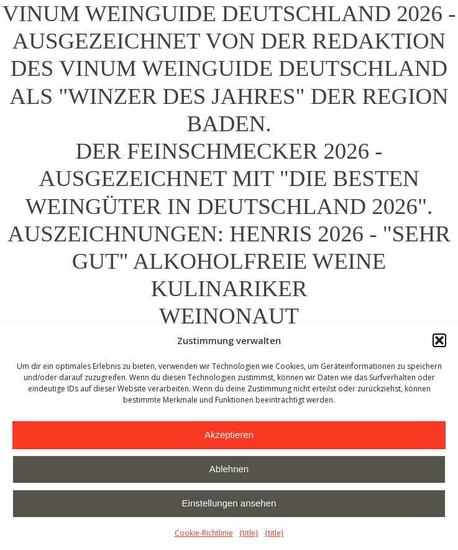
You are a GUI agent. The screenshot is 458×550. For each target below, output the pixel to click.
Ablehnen (229, 469)
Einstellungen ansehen (229, 503)
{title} (249, 533)
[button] (439, 340)
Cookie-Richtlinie (204, 533)
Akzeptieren (229, 434)
